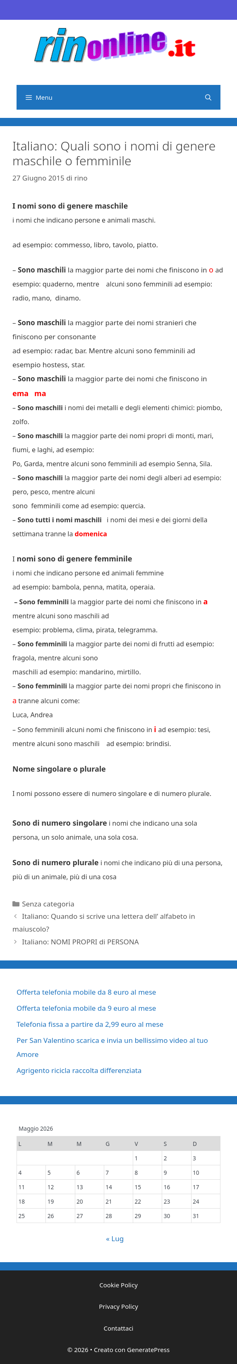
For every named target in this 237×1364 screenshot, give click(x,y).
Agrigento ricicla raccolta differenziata (79, 1070)
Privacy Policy (118, 1306)
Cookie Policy (118, 1285)
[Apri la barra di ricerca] (208, 97)
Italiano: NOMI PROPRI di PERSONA (80, 941)
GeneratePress (148, 1349)
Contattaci (119, 1328)
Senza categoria (48, 904)
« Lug (115, 1238)
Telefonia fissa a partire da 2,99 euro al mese (90, 1024)
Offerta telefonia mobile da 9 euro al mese (86, 1008)
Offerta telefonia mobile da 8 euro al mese (86, 992)
